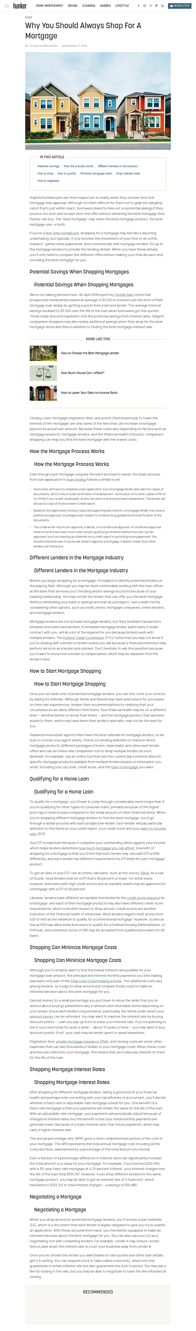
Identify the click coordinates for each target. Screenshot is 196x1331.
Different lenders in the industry (118, 166)
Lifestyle (122, 5)
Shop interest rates (128, 173)
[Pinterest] (150, 6)
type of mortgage (124, 767)
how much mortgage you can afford (106, 848)
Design (72, 5)
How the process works (79, 166)
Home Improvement (49, 5)
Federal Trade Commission (83, 638)
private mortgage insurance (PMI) (82, 1041)
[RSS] (162, 6)
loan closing (76, 479)
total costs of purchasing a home (96, 981)
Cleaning (88, 5)
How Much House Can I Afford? (82, 373)
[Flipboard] (156, 6)
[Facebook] (138, 6)
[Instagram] (144, 6)
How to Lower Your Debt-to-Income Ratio (89, 393)
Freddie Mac (123, 295)
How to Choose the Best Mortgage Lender (90, 353)
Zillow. (145, 873)
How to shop (45, 173)
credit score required (143, 898)
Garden (105, 5)
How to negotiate (48, 181)
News (28, 17)
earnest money (41, 1016)
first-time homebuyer (62, 233)
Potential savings (49, 166)
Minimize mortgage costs (96, 173)
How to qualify (67, 173)
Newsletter (179, 5)
